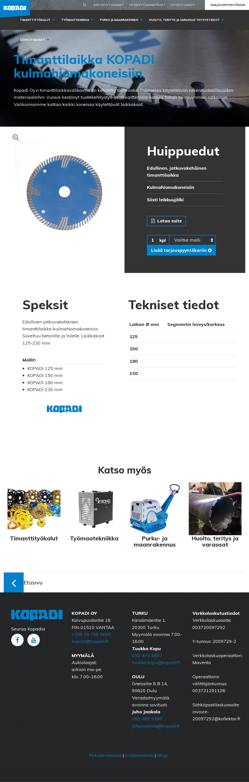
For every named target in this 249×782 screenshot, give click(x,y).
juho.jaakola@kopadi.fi (155, 726)
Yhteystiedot (183, 5)
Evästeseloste (139, 756)
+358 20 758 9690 (91, 635)
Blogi (162, 756)
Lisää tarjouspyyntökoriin (182, 251)
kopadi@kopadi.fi (90, 642)
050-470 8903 (147, 656)
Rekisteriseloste (105, 756)
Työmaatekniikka (75, 20)
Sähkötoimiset (32, 40)
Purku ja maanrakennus (119, 20)
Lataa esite (167, 221)
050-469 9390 (147, 719)
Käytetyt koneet (109, 5)
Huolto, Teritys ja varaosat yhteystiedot (184, 20)
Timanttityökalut (35, 20)
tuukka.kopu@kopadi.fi (156, 663)
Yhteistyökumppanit (147, 5)
